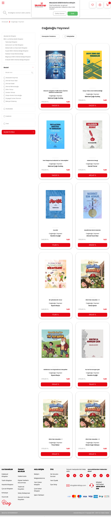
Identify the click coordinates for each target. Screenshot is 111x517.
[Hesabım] (100, 5)
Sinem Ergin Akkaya (92, 441)
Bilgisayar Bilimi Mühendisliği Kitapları (18, 57)
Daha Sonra (59, 13)
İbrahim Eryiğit (55, 234)
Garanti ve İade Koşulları (23, 495)
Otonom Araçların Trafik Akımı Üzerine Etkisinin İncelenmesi (55, 90)
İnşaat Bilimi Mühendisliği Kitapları (17, 51)
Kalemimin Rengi (92, 159)
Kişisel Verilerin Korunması (23, 479)
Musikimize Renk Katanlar (92, 228)
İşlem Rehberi (39, 492)
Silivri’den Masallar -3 (92, 297)
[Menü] (3, 3)
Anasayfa (5, 22)
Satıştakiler (69, 36)
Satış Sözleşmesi (24, 490)
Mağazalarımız (39, 476)
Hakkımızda (22, 473)
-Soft (43, 515)
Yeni (6, 124)
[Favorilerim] (92, 5)
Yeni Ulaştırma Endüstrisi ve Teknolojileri (55, 159)
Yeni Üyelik (54, 478)
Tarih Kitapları (7, 478)
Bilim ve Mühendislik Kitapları (14, 39)
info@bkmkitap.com (78, 483)
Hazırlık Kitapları (7, 482)
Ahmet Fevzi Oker (92, 234)
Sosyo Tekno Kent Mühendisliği (92, 89)
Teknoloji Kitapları (11, 42)
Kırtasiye (5, 490)
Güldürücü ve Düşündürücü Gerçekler (55, 366)
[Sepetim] (107, 5)
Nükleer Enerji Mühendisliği (14, 54)
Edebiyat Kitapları (5, 472)
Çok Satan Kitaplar (38, 487)
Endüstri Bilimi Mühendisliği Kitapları (17, 60)
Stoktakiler (8, 109)
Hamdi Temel (92, 164)
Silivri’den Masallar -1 (55, 436)
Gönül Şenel (92, 303)
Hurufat (55, 228)
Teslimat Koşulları (21, 485)
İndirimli (7, 116)
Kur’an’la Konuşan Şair (92, 366)
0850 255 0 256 (100, 485)
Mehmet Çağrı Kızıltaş (55, 97)
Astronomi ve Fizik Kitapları (14, 45)
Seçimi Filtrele (19, 132)
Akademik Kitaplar (10, 36)
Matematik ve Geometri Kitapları (16, 48)
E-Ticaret (48, 515)
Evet (72, 13)
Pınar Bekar (56, 441)
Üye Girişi (53, 482)
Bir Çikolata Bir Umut (55, 297)
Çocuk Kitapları (7, 486)
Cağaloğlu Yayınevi (55, 95)
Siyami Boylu (55, 303)
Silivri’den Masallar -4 (92, 436)
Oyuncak (5, 494)
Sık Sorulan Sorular (54, 472)
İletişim (36, 471)
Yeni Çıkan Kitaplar (38, 481)
